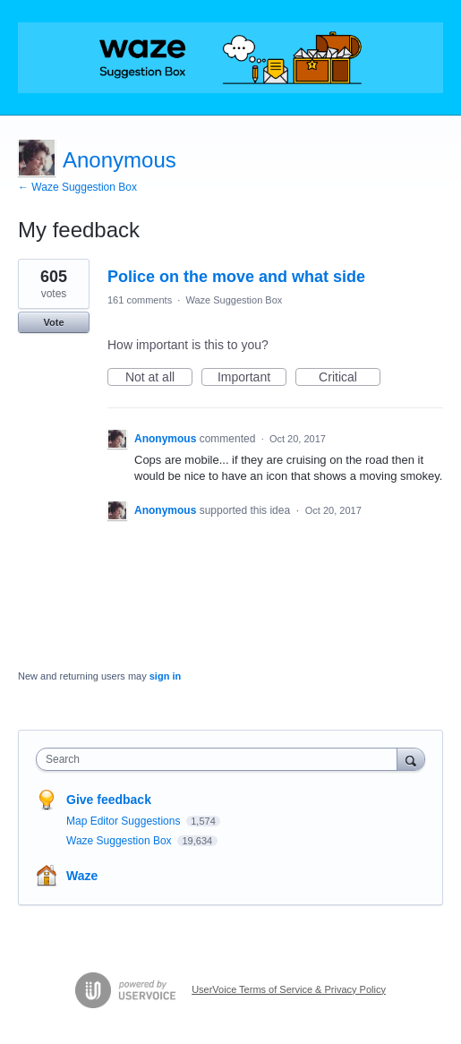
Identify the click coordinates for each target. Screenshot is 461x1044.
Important (252, 378)
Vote (53, 322)
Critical (349, 378)
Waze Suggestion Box (233, 300)
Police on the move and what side (236, 277)
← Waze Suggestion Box (77, 187)
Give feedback (108, 799)
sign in (165, 676)
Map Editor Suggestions (125, 821)
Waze (82, 876)
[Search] (411, 759)
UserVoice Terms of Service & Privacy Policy (289, 989)
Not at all (158, 378)
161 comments (139, 300)
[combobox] (221, 759)
